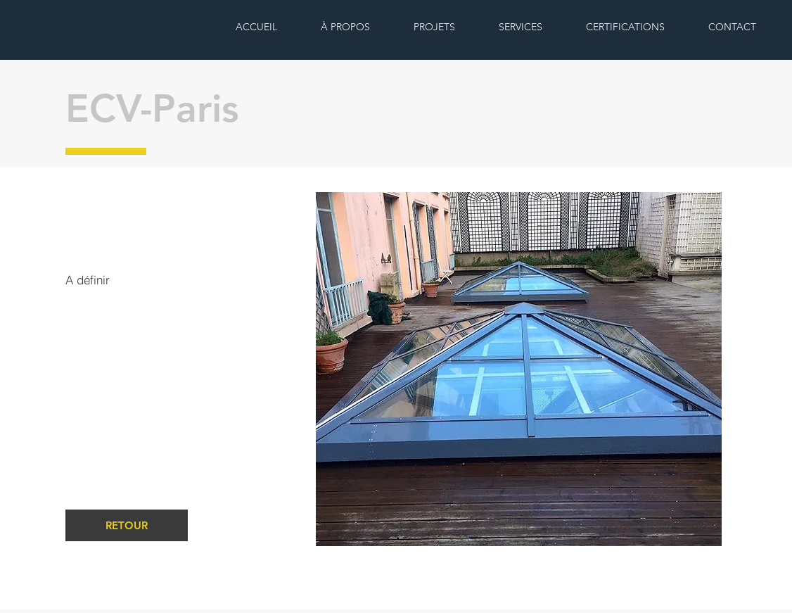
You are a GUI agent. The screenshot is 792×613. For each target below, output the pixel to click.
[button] (519, 369)
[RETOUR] (126, 525)
